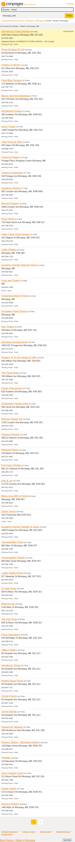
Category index (28, 832)
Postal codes (6, 834)
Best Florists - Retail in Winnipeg (17, 840)
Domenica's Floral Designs (15, 31)
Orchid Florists (9, 696)
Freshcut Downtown (12, 172)
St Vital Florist (8, 588)
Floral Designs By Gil (12, 49)
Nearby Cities (45, 832)
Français (70, 4)
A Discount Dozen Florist (14, 295)
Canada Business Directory (12, 21)
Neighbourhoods (63, 832)
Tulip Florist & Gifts (11, 142)
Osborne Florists (10, 434)
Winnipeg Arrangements (14, 342)
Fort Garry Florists (11, 465)
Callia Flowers (9, 249)
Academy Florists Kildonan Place (19, 265)
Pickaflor (6, 757)
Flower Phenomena (11, 388)
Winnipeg (39, 21)
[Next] (40, 821)
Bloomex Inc (8, 603)
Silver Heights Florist (12, 773)
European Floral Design (14, 311)
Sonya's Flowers (10, 804)
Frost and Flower (10, 280)
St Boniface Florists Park (14, 403)
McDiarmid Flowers (11, 111)
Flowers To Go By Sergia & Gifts (18, 357)
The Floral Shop (10, 373)
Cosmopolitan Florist (12, 542)
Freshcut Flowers (10, 157)
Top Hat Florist (9, 619)
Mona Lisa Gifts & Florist (14, 496)
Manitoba (30, 21)
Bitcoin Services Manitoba (15, 95)
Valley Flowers (9, 650)
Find (69, 15)
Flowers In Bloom (10, 65)
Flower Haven (8, 788)
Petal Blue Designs (11, 80)
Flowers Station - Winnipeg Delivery (20, 742)
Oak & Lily (7, 480)
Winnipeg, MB (9, 15)
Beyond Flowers (10, 203)
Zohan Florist (8, 511)
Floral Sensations (10, 634)
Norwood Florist (9, 449)
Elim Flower (7, 326)
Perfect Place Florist (12, 680)
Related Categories (9, 832)
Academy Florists (10, 188)
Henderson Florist (11, 665)
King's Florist (8, 126)
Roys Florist (7, 219)
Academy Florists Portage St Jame (20, 526)
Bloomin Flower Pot (11, 419)
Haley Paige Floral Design (15, 234)
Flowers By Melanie (12, 727)
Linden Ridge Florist (12, 573)
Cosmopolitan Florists (13, 557)
